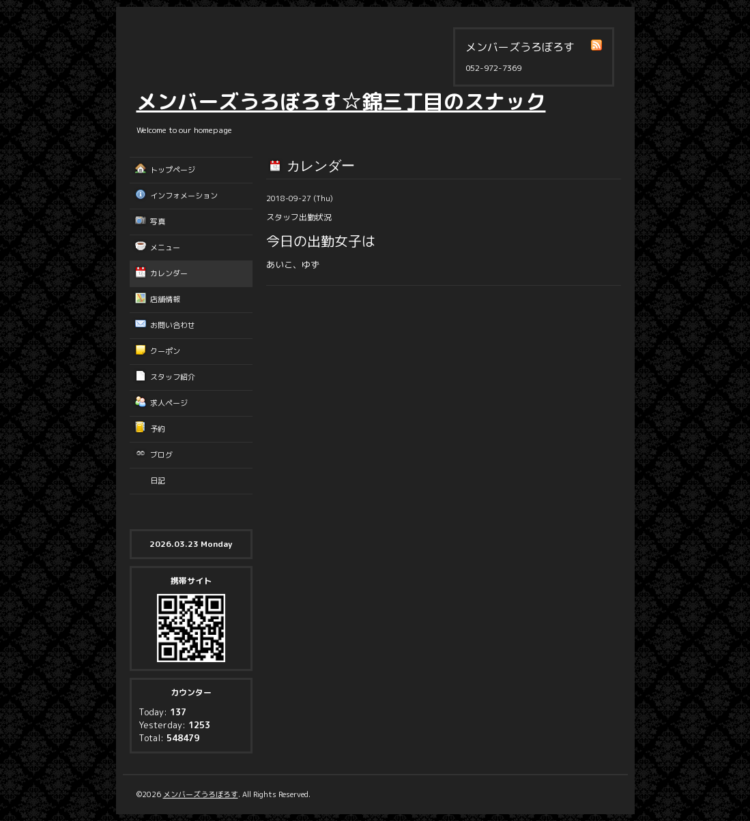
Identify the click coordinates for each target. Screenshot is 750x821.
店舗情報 (165, 299)
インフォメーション (184, 195)
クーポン (165, 351)
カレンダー (169, 273)
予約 (157, 428)
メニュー (165, 247)
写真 (157, 221)
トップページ (172, 169)
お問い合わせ (172, 325)
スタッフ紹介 (172, 377)
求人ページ (169, 403)
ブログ (161, 454)
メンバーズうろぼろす (200, 794)
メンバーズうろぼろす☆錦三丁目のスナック (341, 101)
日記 (157, 480)
